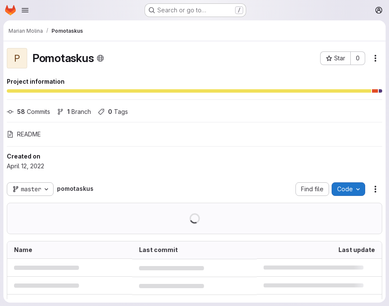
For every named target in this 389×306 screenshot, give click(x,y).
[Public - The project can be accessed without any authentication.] (100, 58)
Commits (28, 111)
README (24, 134)
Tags (113, 111)
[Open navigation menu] (25, 10)
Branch (74, 111)
